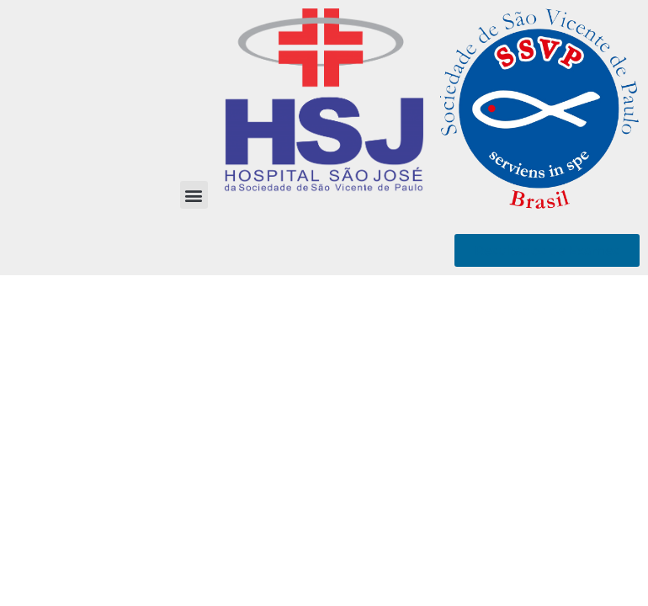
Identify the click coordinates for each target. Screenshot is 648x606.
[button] (194, 195)
